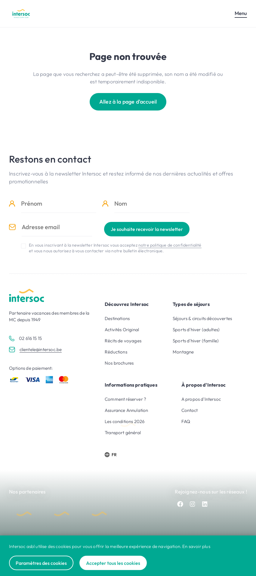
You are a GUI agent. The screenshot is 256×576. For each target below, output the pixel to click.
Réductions (116, 352)
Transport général (123, 432)
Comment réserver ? (125, 399)
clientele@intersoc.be (41, 349)
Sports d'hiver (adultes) (196, 329)
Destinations (117, 318)
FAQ (185, 421)
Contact (189, 410)
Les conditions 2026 (124, 421)
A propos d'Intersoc (201, 399)
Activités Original (122, 329)
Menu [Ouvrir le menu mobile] (241, 13)
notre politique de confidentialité (170, 245)
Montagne (183, 352)
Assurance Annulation (126, 410)
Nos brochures (119, 363)
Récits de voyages (123, 341)
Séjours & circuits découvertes (202, 318)
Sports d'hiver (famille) (196, 341)
